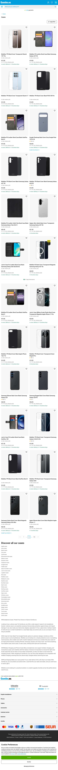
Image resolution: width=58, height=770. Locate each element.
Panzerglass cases (5, 597)
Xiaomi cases (4, 613)
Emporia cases (4, 560)
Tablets (29, 703)
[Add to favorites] (26, 27)
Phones (29, 698)
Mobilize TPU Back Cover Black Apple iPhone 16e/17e (13, 355)
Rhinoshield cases (5, 599)
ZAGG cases (4, 615)
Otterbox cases (5, 595)
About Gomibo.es (10, 737)
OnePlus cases (4, 591)
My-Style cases (4, 583)
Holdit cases (4, 566)
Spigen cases (4, 607)
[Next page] (38, 537)
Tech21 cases (4, 609)
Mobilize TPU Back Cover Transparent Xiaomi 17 (14, 95)
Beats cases (4, 550)
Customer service (29, 712)
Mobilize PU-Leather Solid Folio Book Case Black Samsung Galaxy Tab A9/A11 (14, 224)
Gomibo (29, 721)
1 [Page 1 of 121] (23, 537)
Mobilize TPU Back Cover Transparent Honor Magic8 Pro (42, 355)
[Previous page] (20, 537)
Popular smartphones (29, 694)
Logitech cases (4, 572)
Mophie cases (4, 581)
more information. (42, 735)
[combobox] (30, 6)
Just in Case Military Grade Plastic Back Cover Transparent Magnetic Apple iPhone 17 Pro (42, 313)
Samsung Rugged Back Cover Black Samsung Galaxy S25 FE (42, 396)
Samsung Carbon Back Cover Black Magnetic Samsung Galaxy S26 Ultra (13, 521)
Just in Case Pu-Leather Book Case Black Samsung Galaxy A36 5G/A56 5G (12, 265)
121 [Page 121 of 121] (34, 537)
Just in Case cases (5, 570)
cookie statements (21, 754)
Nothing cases (4, 589)
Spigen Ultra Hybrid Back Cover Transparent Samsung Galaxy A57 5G (42, 224)
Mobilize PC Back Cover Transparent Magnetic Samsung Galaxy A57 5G (42, 265)
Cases (3, 14)
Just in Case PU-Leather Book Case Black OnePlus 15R (12, 438)
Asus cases (4, 548)
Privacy (16, 737)
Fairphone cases (5, 562)
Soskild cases (4, 605)
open (16, 676)
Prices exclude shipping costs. (43, 734)
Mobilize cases (4, 576)
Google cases (4, 564)
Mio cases (3, 574)
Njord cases (4, 585)
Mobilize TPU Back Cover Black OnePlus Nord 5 (14, 479)
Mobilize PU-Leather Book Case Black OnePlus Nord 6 (14, 138)
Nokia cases (4, 587)
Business (29, 716)
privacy (13, 754)
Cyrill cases (4, 554)
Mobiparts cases (5, 578)
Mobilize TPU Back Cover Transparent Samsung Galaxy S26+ (43, 480)
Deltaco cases (4, 558)
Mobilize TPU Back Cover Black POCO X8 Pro (42, 95)
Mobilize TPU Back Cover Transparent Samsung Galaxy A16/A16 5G (43, 438)
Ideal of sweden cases (6, 568)
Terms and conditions (28, 737)
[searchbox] (29, 6)
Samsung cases (5, 601)
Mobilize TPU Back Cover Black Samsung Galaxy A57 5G (14, 182)
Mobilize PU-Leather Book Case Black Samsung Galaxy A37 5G (43, 55)
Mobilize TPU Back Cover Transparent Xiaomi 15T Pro (14, 55)
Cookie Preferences (38, 737)
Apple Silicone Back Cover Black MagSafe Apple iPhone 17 (43, 521)
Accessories (29, 707)
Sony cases (4, 603)
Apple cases (4, 546)
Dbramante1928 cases (6, 556)
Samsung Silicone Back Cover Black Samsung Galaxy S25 (14, 396)
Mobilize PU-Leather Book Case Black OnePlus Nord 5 (14, 313)
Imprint (21, 737)
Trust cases (4, 611)
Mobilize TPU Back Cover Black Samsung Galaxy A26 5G (43, 182)
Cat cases (3, 552)
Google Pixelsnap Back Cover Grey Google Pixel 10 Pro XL (43, 138)
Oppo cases (4, 593)
